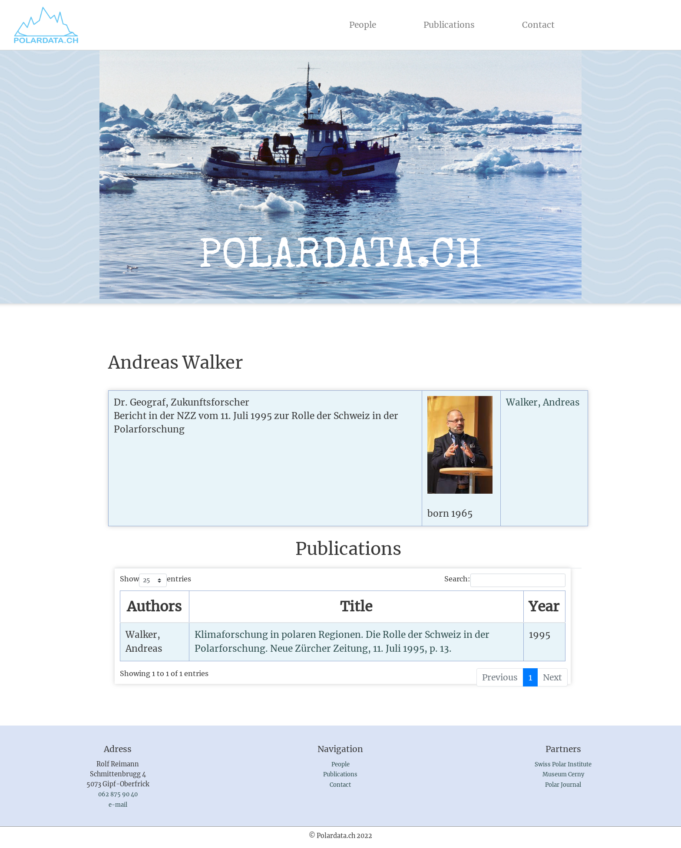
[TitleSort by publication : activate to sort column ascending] (356, 607)
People (364, 24)
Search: (504, 580)
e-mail (118, 804)
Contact (538, 25)
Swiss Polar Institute (563, 764)
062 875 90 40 (118, 794)
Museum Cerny (563, 774)
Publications (449, 25)
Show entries (155, 580)
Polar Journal (563, 785)
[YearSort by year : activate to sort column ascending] (544, 607)
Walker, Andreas (543, 402)
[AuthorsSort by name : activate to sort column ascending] (154, 607)
